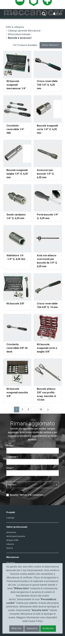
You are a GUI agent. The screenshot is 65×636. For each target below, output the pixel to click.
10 (41, 410)
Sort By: (51, 45)
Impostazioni (32, 628)
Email (10, 468)
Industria (10, 544)
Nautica (9, 548)
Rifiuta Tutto (16, 628)
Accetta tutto (48, 628)
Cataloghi (10, 518)
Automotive (11, 532)
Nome (10, 445)
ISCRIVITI (12, 485)
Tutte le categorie (15, 27)
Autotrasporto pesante (15, 536)
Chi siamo (10, 563)
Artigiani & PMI (12, 540)
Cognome (12, 456)
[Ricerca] (20, 14)
